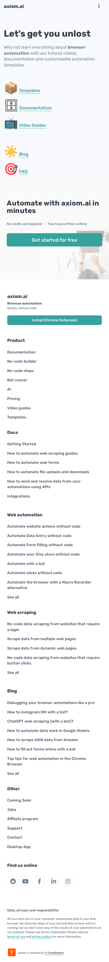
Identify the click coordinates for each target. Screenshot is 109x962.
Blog (23, 154)
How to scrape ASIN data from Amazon (42, 739)
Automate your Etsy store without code (43, 554)
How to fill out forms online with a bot (41, 749)
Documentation (35, 108)
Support (14, 828)
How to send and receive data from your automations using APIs (44, 484)
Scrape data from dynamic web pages (42, 648)
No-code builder (22, 361)
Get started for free (54, 240)
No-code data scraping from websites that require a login (53, 627)
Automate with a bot (26, 563)
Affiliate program (22, 818)
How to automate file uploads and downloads (48, 472)
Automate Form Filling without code (40, 545)
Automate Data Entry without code (39, 535)
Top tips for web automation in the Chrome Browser (46, 761)
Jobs (11, 809)
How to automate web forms (33, 462)
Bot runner (17, 380)
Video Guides (32, 125)
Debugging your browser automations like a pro (50, 702)
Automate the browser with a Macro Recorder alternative (49, 585)
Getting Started (21, 444)
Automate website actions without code (43, 526)
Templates (29, 90)
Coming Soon (19, 800)
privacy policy (41, 936)
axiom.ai (14, 6)
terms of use (16, 936)
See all (13, 597)
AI (9, 389)
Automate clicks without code (34, 573)
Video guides (19, 408)
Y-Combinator (54, 953)
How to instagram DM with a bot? (37, 712)
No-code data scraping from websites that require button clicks (53, 660)
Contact (14, 837)
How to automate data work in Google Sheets (48, 730)
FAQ (23, 171)
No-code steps (20, 370)
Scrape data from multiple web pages (41, 639)
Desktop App (19, 846)
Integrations (18, 496)
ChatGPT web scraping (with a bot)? (40, 721)
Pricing (13, 398)
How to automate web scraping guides (42, 453)
